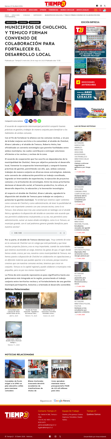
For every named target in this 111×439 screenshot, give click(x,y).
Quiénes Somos (94, 414)
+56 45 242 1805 (44, 420)
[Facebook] (26, 121)
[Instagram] (35, 121)
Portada (10, 10)
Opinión (43, 10)
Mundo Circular (67, 10)
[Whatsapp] (39, 121)
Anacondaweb (101, 437)
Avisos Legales (83, 10)
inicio (7, 15)
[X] (31, 121)
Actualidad (21, 10)
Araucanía (33, 10)
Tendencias (53, 10)
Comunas (26, 15)
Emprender (38, 15)
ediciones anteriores (89, 83)
